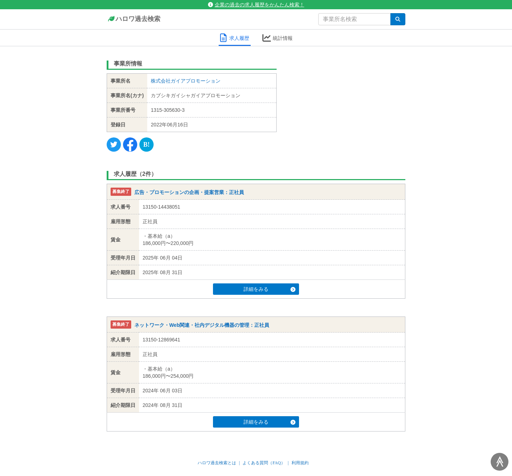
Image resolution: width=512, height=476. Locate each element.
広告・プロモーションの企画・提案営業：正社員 (189, 192)
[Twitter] (114, 144)
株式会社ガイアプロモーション (185, 81)
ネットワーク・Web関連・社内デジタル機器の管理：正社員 (201, 325)
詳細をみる (269, 289)
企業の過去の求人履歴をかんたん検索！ (256, 4)
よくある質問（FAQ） (263, 462)
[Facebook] (130, 144)
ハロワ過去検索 (133, 19)
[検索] (397, 19)
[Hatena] (146, 144)
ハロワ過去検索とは (217, 462)
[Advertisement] (346, 101)
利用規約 (300, 462)
